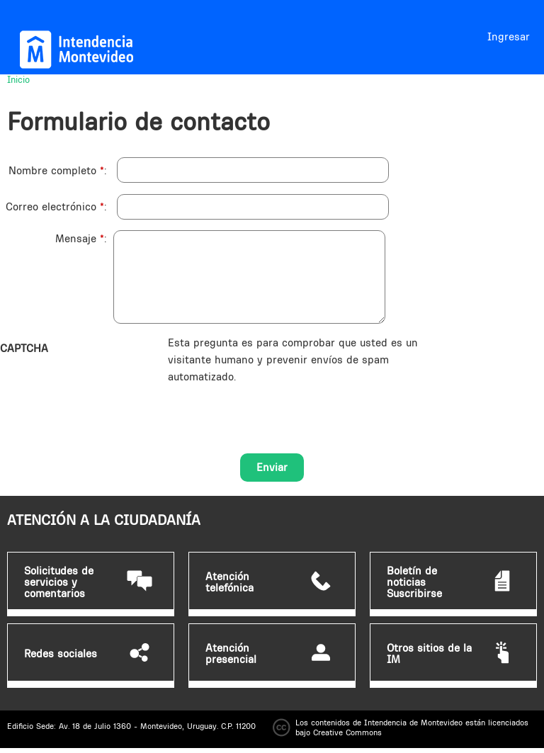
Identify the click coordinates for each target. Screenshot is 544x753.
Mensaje (79, 238)
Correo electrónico (55, 206)
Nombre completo (56, 170)
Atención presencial (230, 653)
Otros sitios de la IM (429, 653)
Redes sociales (60, 653)
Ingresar (508, 36)
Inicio (18, 79)
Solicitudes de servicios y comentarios (59, 582)
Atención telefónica (229, 582)
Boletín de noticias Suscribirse (414, 582)
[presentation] (275, 413)
